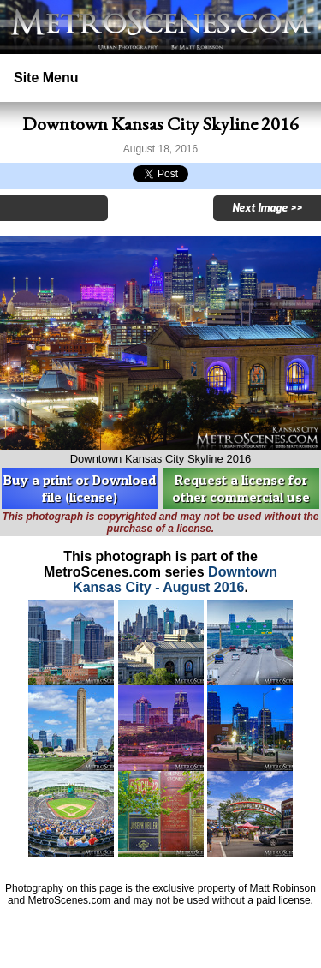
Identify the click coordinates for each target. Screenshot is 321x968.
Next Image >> (267, 208)
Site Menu (46, 77)
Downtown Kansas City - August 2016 (175, 580)
